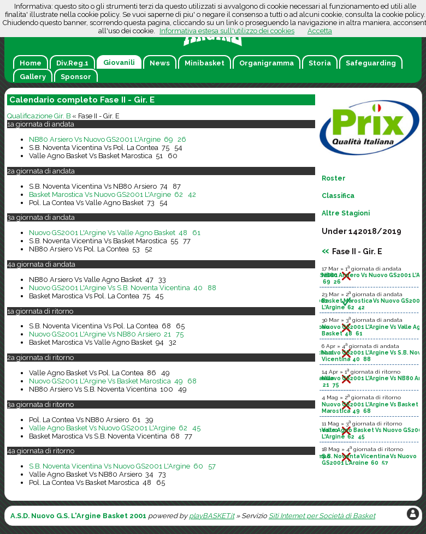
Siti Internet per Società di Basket (322, 516)
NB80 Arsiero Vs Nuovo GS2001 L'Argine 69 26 (107, 139)
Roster (334, 178)
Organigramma (266, 63)
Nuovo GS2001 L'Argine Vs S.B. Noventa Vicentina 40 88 (122, 288)
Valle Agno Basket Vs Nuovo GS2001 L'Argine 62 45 (114, 428)
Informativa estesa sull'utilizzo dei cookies (226, 31)
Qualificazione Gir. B (38, 116)
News (160, 63)
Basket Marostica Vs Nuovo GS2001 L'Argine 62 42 (112, 194)
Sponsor (76, 77)
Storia (320, 63)
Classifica (338, 196)
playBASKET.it (211, 516)
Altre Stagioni (346, 213)
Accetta (319, 31)
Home (31, 63)
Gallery (33, 77)
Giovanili (119, 62)
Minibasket (204, 63)
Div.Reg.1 (72, 63)
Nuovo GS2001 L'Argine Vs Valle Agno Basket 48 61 (114, 233)
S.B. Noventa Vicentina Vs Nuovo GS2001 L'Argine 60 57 (122, 466)
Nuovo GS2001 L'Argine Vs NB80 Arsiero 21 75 (106, 334)
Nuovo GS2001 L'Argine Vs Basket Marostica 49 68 (113, 381)
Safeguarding (371, 63)
